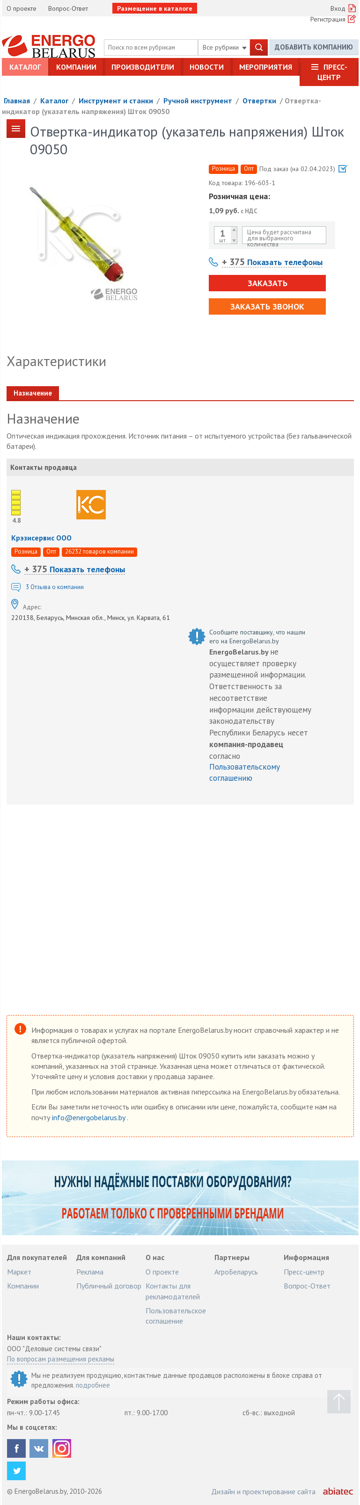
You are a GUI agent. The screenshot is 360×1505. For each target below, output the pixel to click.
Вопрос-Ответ (68, 8)
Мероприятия (265, 67)
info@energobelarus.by (89, 1117)
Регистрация (327, 19)
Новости (207, 67)
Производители (142, 67)
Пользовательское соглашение (176, 1315)
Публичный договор (108, 1285)
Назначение (33, 393)
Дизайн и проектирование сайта (263, 1491)
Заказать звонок (267, 306)
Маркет (19, 1271)
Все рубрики (225, 47)
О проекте (22, 8)
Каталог (25, 67)
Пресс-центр (332, 72)
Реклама (89, 1271)
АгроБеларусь (236, 1271)
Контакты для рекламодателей (173, 1291)
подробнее (93, 1385)
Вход (338, 8)
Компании (76, 67)
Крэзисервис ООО (41, 537)
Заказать (267, 283)
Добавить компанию (314, 47)
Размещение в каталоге (154, 8)
